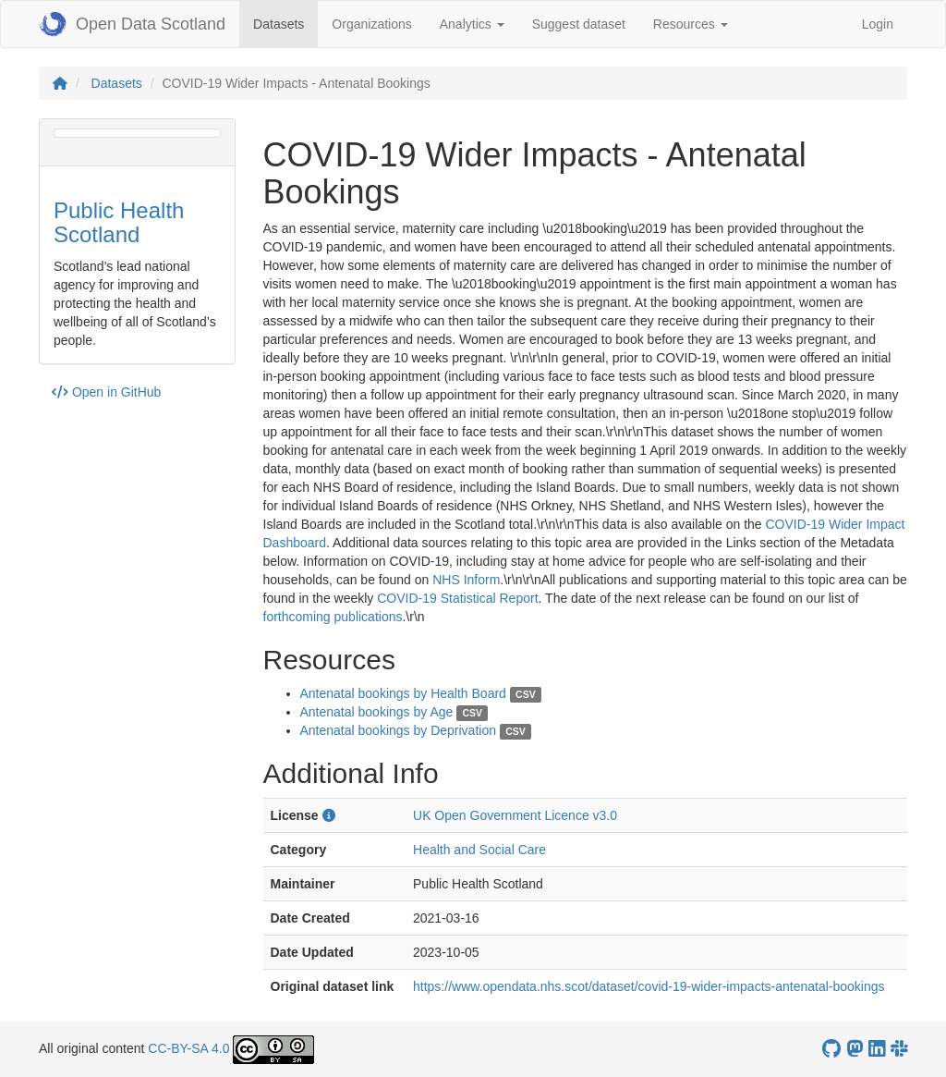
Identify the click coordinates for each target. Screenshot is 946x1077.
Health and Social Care (479, 849)
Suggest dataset (578, 24)
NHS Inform (466, 579)
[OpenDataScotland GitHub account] (831, 1048)
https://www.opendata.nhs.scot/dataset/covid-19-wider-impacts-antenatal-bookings (649, 986)
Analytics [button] (472, 24)
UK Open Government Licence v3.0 (515, 815)
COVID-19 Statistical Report (457, 598)
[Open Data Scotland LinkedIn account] (876, 1048)
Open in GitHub (106, 392)
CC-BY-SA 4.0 (188, 1048)
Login (877, 24)
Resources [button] (690, 24)
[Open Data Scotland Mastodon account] (854, 1048)
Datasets (285, 22)
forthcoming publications (333, 616)
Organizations (371, 24)
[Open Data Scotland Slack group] (899, 1048)
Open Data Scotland (132, 24)
